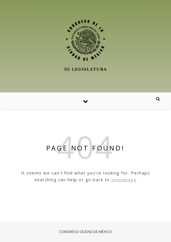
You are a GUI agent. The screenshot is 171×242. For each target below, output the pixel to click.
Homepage (124, 179)
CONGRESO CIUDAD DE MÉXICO (85, 231)
